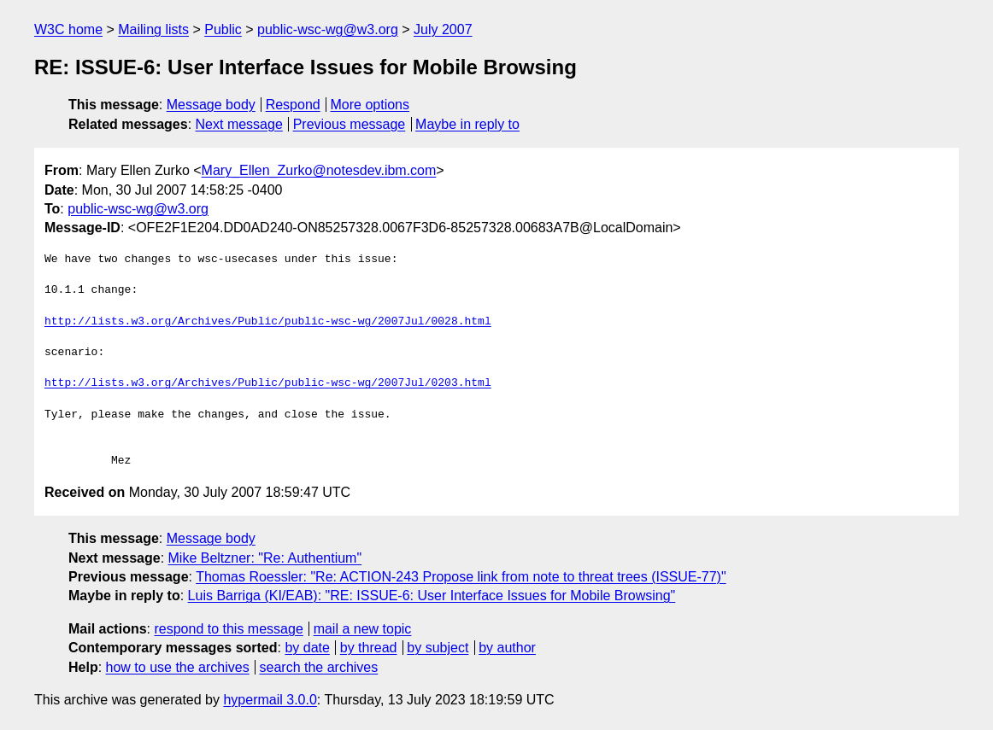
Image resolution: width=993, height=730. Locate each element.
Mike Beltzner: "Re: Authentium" (265, 558)
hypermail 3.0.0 (269, 699)
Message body (211, 104)
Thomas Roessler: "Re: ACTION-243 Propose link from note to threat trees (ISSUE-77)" (461, 576)
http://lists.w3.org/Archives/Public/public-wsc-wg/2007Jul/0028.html (267, 322)
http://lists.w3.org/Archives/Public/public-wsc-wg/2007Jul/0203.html (267, 383)
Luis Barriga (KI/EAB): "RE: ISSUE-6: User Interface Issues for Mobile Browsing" (432, 595)
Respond (293, 104)
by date (307, 647)
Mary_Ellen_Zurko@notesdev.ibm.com (319, 170)
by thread (368, 647)
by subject (437, 647)
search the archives (319, 667)
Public (223, 29)
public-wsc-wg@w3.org (327, 29)
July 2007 (443, 29)
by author (507, 647)
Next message (239, 124)
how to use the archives (178, 667)
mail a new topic (363, 629)
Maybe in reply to (467, 124)
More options (370, 104)
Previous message (349, 124)
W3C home (68, 29)
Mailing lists (153, 29)
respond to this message (228, 629)
